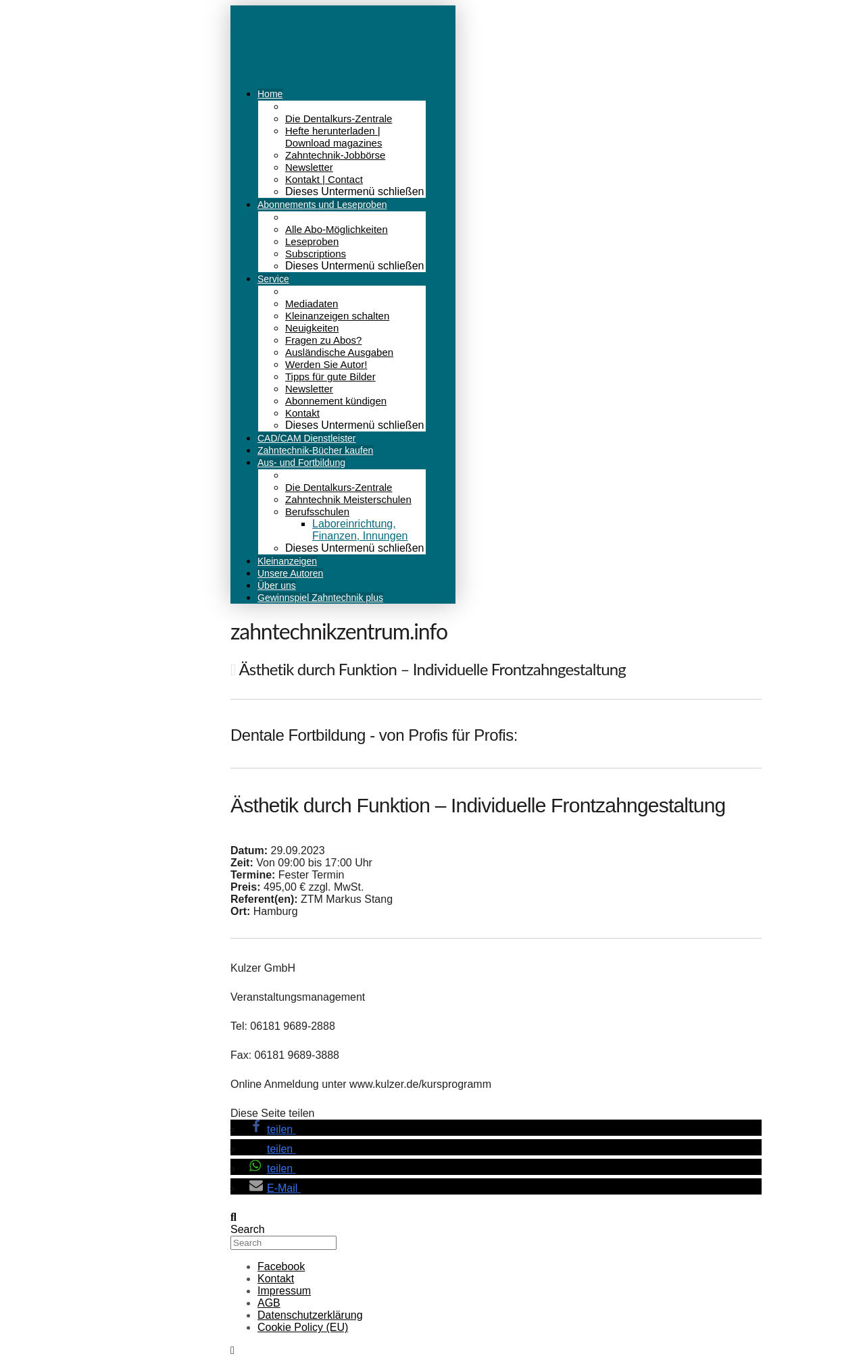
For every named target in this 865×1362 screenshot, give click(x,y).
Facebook (281, 1266)
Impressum (284, 1290)
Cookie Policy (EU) (302, 1327)
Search (247, 1229)
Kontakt (275, 1278)
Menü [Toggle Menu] (364, 57)
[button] (270, 1129)
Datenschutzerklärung (310, 1315)
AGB (268, 1303)
